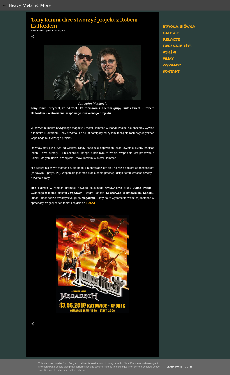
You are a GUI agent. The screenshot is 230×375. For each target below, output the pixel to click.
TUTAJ (90, 203)
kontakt (171, 71)
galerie (171, 32)
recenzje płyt (177, 45)
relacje (171, 39)
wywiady (172, 64)
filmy (168, 58)
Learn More (174, 366)
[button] (33, 37)
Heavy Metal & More (30, 5)
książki (169, 52)
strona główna (179, 26)
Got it (188, 366)
